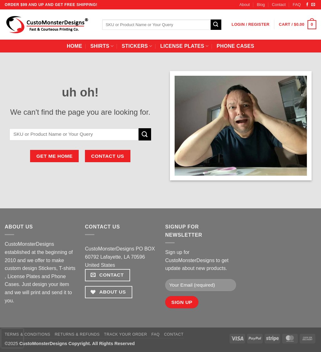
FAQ (297, 4)
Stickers (137, 46)
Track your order (125, 334)
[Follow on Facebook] (307, 5)
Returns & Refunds (77, 334)
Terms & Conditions (27, 334)
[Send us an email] (313, 5)
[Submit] (216, 24)
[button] (251, 24)
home (74, 46)
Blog (261, 4)
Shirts (101, 46)
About (244, 4)
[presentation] (12, 338)
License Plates (184, 46)
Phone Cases (235, 46)
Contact (279, 4)
